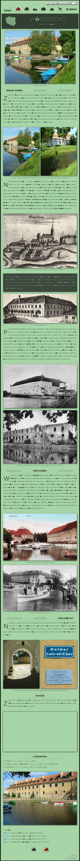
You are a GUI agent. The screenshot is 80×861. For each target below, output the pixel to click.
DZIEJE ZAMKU (14, 471)
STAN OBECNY (65, 90)
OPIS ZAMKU (40, 90)
